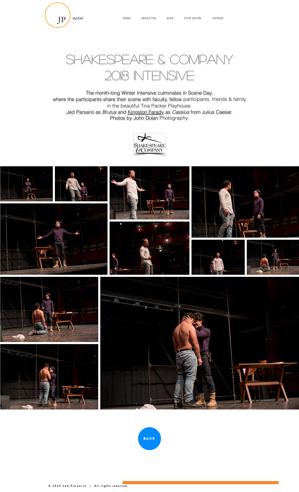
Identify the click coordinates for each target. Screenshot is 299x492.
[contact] (218, 18)
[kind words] (193, 18)
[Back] (149, 438)
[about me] (148, 18)
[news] (127, 18)
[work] (170, 18)
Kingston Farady (146, 112)
